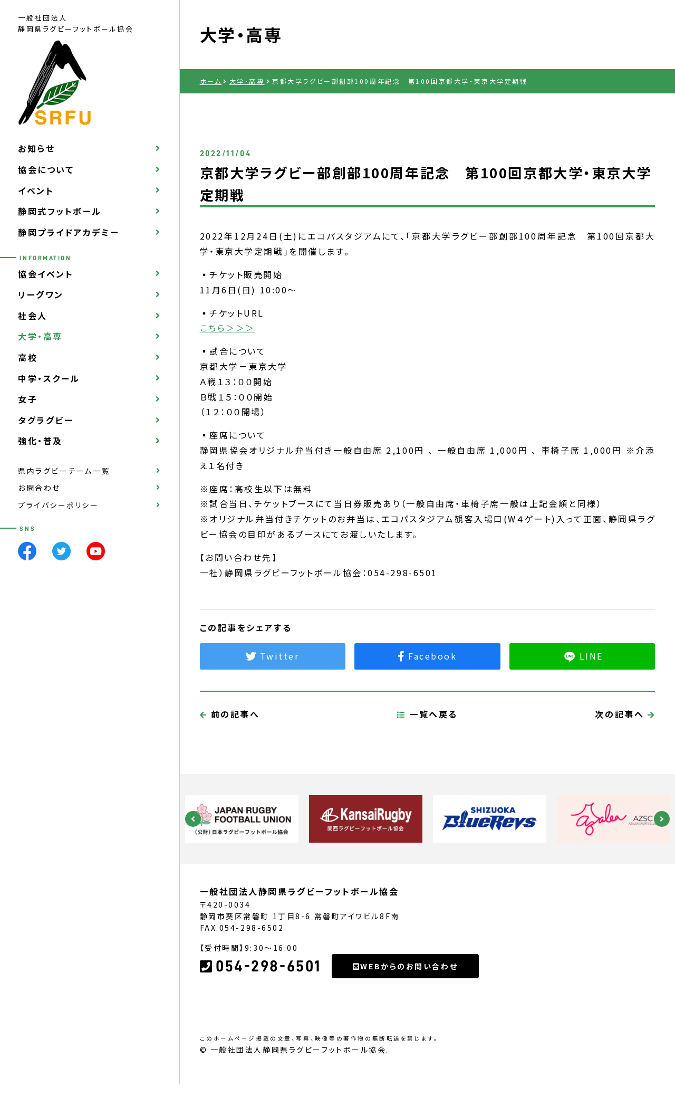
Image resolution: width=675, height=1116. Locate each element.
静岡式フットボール (60, 211)
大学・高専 (40, 336)
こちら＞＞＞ (227, 327)
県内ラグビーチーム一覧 (64, 470)
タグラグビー (45, 420)
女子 (27, 399)
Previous (193, 819)
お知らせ (36, 148)
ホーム (211, 81)
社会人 (32, 315)
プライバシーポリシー (58, 505)
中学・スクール (49, 378)
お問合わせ (39, 487)
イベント (36, 190)
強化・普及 (40, 440)
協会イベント (45, 274)
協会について (46, 169)
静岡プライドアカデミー (68, 232)
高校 (27, 357)
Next (662, 819)
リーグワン (41, 294)
